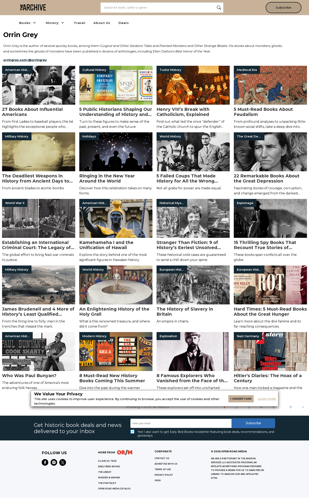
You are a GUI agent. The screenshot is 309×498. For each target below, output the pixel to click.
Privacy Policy (163, 475)
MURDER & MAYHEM (109, 477)
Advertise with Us (165, 464)
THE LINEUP (104, 472)
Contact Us (161, 458)
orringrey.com (15, 60)
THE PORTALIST (107, 483)
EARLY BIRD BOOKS (109, 466)
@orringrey (37, 60)
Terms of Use (162, 469)
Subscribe (283, 7)
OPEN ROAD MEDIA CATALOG (114, 488)
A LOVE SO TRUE (107, 461)
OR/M (157, 480)
